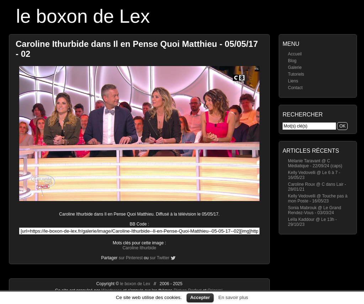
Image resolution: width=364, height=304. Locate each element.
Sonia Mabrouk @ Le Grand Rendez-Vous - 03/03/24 (314, 210)
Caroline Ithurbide (139, 247)
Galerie (295, 67)
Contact (295, 87)
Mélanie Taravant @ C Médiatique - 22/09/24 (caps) (315, 163)
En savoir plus (233, 297)
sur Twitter (159, 257)
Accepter (200, 297)
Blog (292, 60)
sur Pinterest (131, 257)
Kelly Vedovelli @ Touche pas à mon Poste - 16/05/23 (317, 198)
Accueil (295, 53)
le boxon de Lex (83, 16)
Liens (293, 80)
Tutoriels (296, 74)
